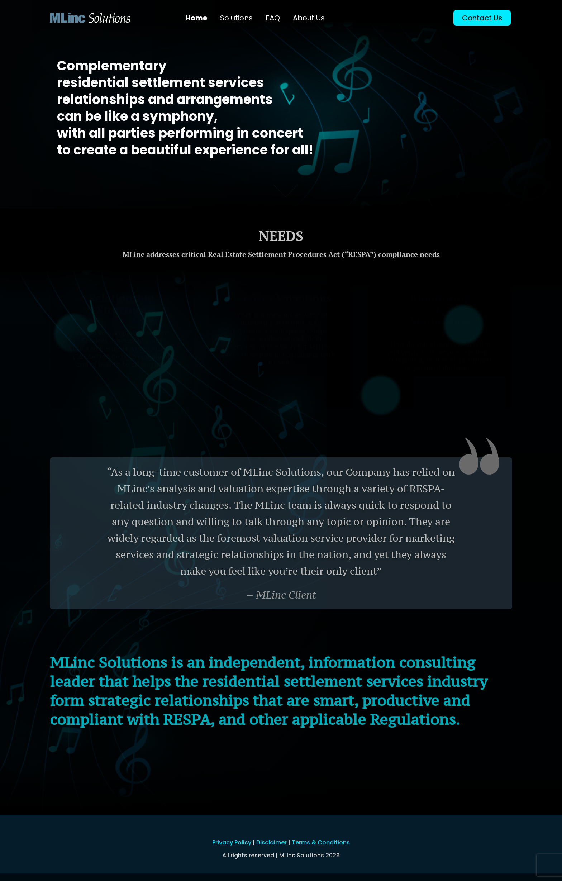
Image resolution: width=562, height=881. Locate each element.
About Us (309, 18)
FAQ (273, 18)
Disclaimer (271, 842)
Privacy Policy (231, 842)
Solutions (236, 18)
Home (196, 18)
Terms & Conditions (321, 842)
